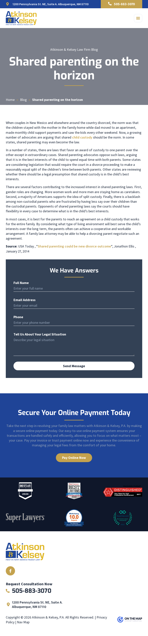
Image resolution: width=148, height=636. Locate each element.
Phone (18, 317)
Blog (23, 99)
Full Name (21, 283)
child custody (82, 137)
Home (10, 99)
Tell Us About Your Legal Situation (39, 334)
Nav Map (23, 622)
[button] (138, 18)
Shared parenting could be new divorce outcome (74, 246)
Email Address (24, 300)
